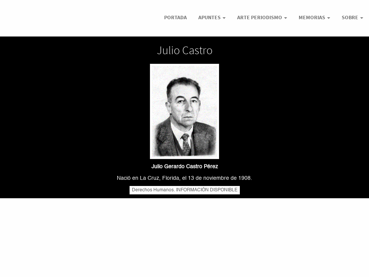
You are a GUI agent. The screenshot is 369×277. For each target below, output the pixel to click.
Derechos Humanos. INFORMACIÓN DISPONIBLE (185, 190)
